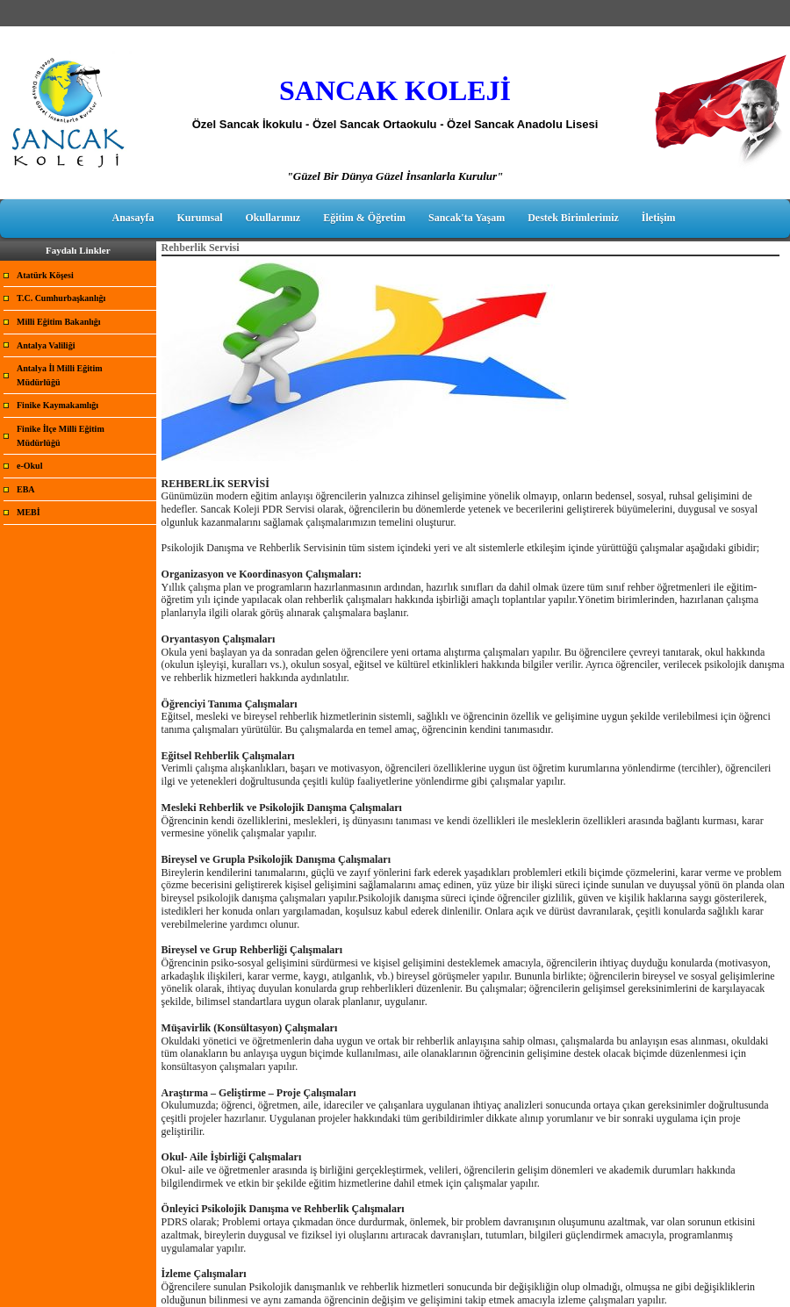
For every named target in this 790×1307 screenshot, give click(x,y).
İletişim (659, 218)
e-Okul (29, 465)
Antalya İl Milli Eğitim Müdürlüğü (60, 375)
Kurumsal (200, 218)
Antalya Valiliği (46, 345)
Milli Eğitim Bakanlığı (59, 322)
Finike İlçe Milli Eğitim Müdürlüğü (60, 436)
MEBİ (28, 512)
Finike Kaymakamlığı (57, 405)
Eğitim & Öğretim (364, 218)
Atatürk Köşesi (45, 275)
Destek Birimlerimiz (573, 218)
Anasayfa (132, 218)
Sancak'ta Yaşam (466, 218)
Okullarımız (273, 218)
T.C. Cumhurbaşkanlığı (61, 298)
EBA (26, 489)
